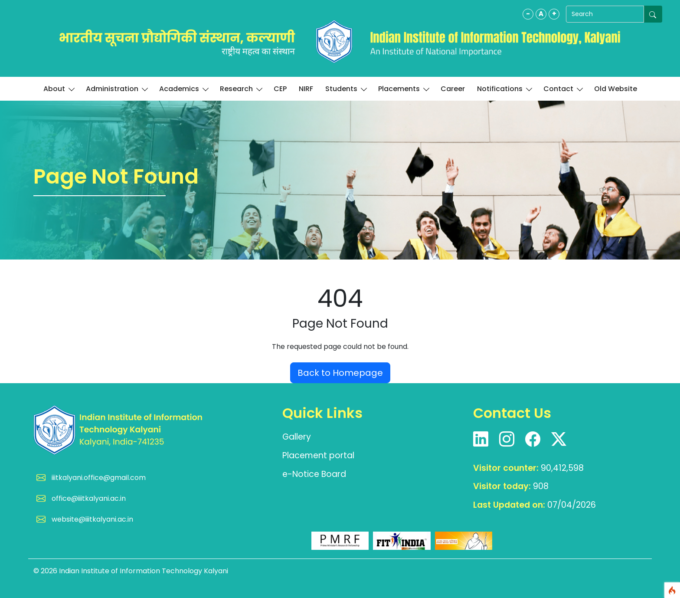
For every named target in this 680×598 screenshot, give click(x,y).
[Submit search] (653, 14)
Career (453, 89)
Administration (116, 89)
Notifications (504, 89)
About (58, 89)
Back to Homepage (340, 373)
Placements (403, 89)
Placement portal (318, 455)
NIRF (306, 89)
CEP (280, 89)
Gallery (296, 437)
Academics (183, 89)
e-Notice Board (314, 474)
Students (345, 89)
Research (241, 89)
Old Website (615, 89)
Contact (562, 89)
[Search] (605, 14)
